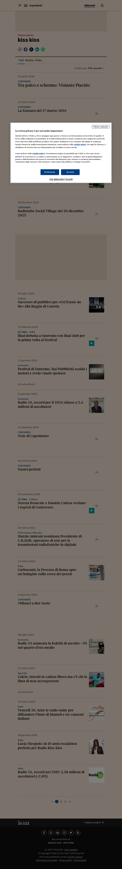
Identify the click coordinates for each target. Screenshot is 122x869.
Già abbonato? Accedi (61, 179)
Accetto (70, 172)
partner (18, 157)
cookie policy (80, 144)
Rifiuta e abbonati (101, 127)
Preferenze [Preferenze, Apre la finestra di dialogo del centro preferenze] (49, 172)
